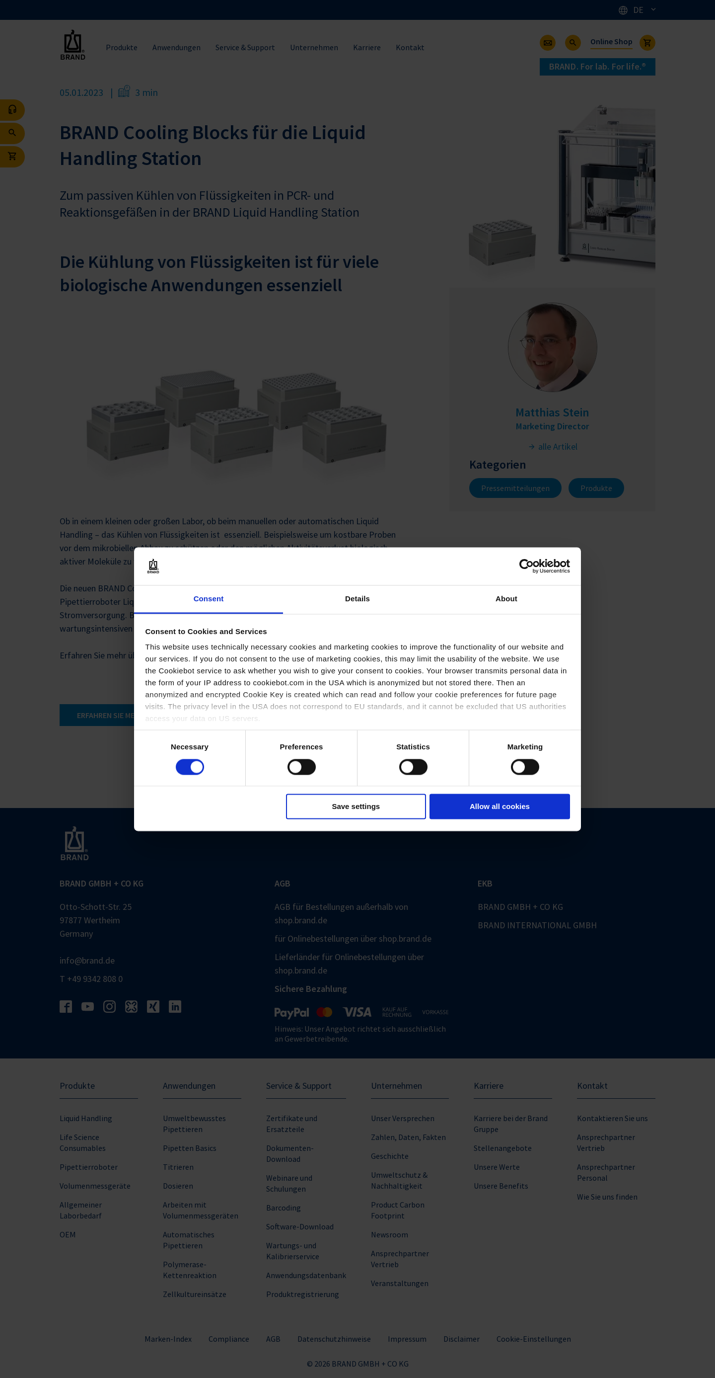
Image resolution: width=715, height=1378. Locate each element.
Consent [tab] (209, 599)
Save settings (356, 807)
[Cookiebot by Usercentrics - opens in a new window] (526, 566)
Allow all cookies (500, 807)
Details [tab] (357, 599)
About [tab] (506, 599)
